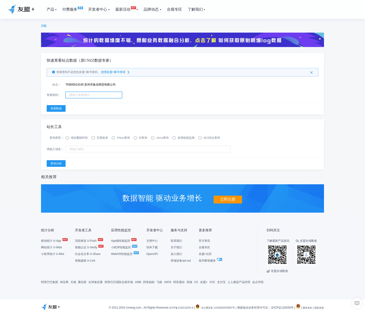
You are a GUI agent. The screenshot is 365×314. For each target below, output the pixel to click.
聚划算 (82, 281)
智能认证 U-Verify (89, 247)
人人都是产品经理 (239, 281)
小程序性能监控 (124, 247)
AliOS (167, 281)
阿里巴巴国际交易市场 (119, 281)
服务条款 (304, 307)
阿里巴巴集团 (49, 281)
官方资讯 (204, 240)
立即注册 (227, 197)
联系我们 (176, 240)
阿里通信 (179, 281)
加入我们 (176, 253)
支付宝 (221, 281)
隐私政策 (318, 307)
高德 (189, 281)
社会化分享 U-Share (87, 253)
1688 (138, 281)
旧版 (44, 25)
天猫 (73, 281)
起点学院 (258, 281)
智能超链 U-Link (85, 260)
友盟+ (203, 281)
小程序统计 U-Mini (52, 253)
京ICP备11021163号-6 (169, 307)
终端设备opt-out (181, 260)
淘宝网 (64, 281)
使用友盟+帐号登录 (115, 72)
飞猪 (159, 281)
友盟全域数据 (277, 270)
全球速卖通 (95, 281)
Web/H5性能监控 (124, 253)
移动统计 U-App (54, 240)
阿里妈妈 (148, 281)
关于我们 (176, 247)
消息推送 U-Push (89, 240)
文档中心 (152, 240)
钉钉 (212, 281)
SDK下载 (152, 247)
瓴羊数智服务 (210, 260)
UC (196, 281)
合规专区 (204, 247)
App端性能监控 (123, 240)
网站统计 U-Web (51, 247)
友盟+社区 (205, 253)
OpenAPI (152, 253)
